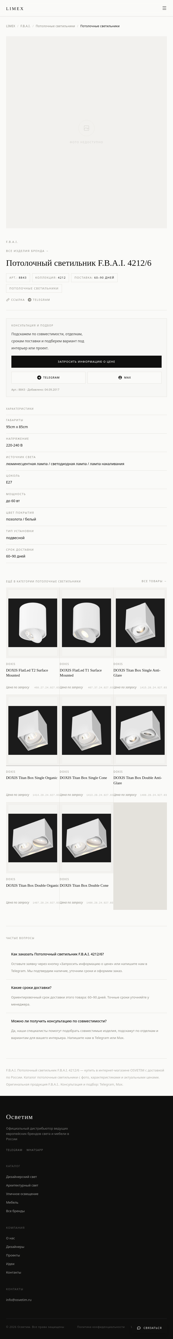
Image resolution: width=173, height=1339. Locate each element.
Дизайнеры (15, 1246)
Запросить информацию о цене (86, 361)
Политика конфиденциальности (101, 1327)
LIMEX (10, 26)
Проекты (13, 1255)
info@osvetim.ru (19, 1299)
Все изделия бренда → (27, 251)
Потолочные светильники (55, 26)
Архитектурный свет (22, 1185)
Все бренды (15, 1211)
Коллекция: (50, 277)
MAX (124, 378)
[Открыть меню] (164, 8)
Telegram (39, 300)
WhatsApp (35, 1150)
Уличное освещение (22, 1194)
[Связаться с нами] (149, 1328)
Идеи (10, 1263)
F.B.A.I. (25, 26)
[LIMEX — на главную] (15, 8)
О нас (10, 1238)
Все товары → (154, 585)
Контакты (13, 1272)
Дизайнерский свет (21, 1176)
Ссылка (15, 300)
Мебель (12, 1202)
